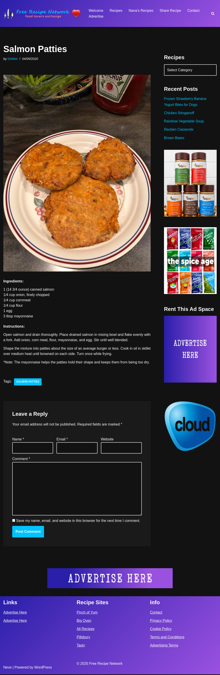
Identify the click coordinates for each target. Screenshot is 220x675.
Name (18, 440)
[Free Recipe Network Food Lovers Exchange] (42, 13)
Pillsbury (83, 638)
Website (107, 440)
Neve (7, 668)
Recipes (116, 10)
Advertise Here (15, 613)
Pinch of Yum (87, 613)
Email (62, 440)
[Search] (212, 13)
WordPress (43, 668)
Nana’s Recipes (141, 10)
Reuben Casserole (179, 130)
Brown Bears (174, 138)
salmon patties (27, 382)
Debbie (13, 59)
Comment (21, 459)
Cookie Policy (161, 629)
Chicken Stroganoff (179, 113)
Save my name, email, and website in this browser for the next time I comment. (78, 521)
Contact (194, 10)
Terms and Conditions (167, 638)
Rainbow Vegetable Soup (184, 121)
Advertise (96, 16)
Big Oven (84, 621)
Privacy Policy (161, 621)
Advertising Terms (164, 646)
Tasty (81, 646)
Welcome (96, 10)
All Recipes (85, 629)
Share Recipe (170, 10)
